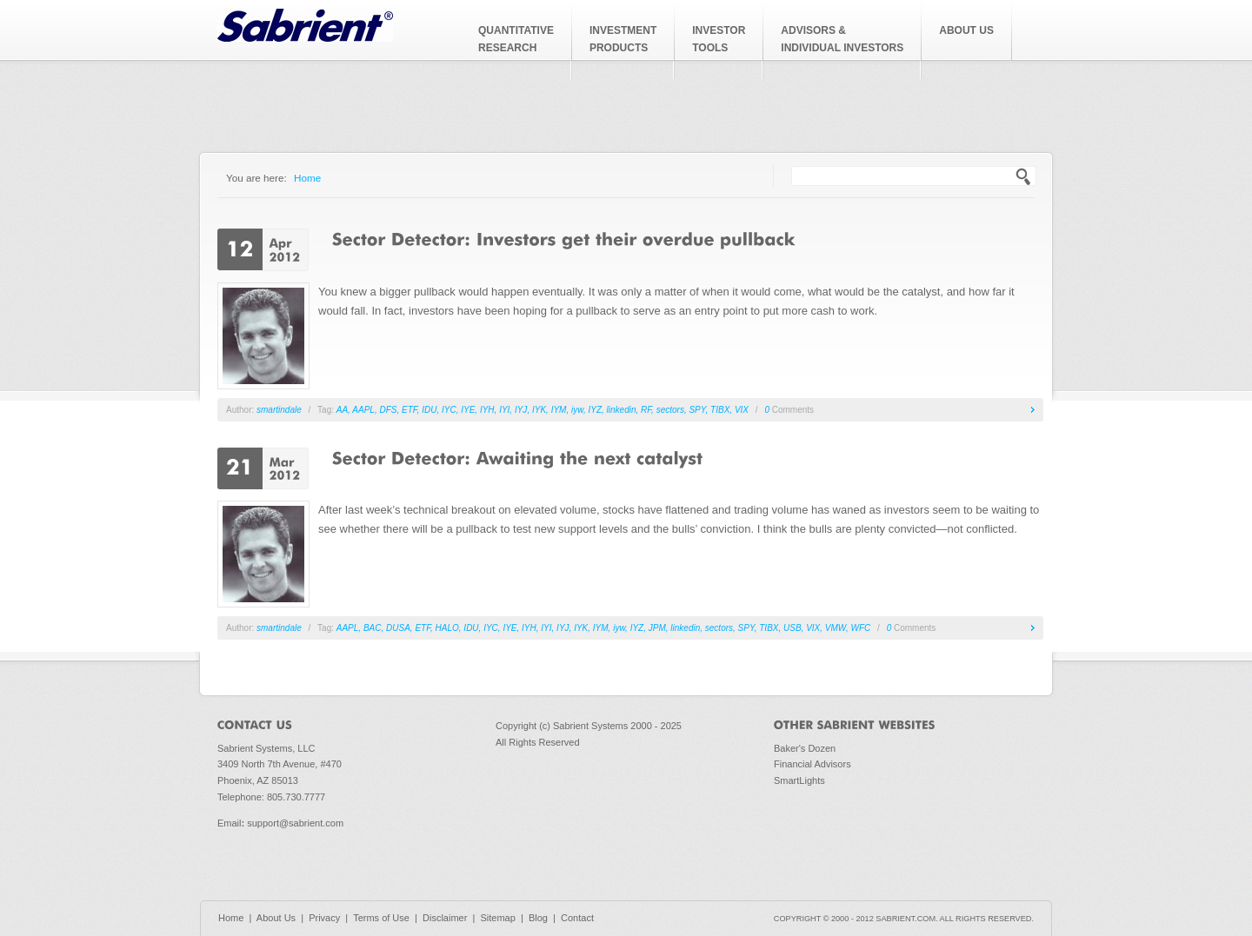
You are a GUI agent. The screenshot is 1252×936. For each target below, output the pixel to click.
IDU (429, 410)
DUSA (398, 628)
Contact (577, 918)
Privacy (324, 918)
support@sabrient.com (295, 823)
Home (307, 177)
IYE (468, 410)
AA (342, 410)
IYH (487, 410)
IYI (504, 410)
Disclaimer (445, 918)
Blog (538, 918)
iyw (577, 410)
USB (792, 628)
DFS (387, 410)
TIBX (719, 410)
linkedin (621, 410)
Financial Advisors (812, 764)
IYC (449, 410)
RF (646, 410)
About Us (276, 918)
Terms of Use (381, 918)
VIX (742, 410)
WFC (861, 628)
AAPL (363, 410)
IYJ (521, 410)
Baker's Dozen (805, 748)
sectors (670, 410)
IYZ (595, 410)
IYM (559, 410)
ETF (409, 410)
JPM (657, 628)
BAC (372, 628)
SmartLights (799, 780)
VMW (835, 628)
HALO (447, 628)
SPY (697, 410)
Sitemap (497, 918)
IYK (539, 410)
